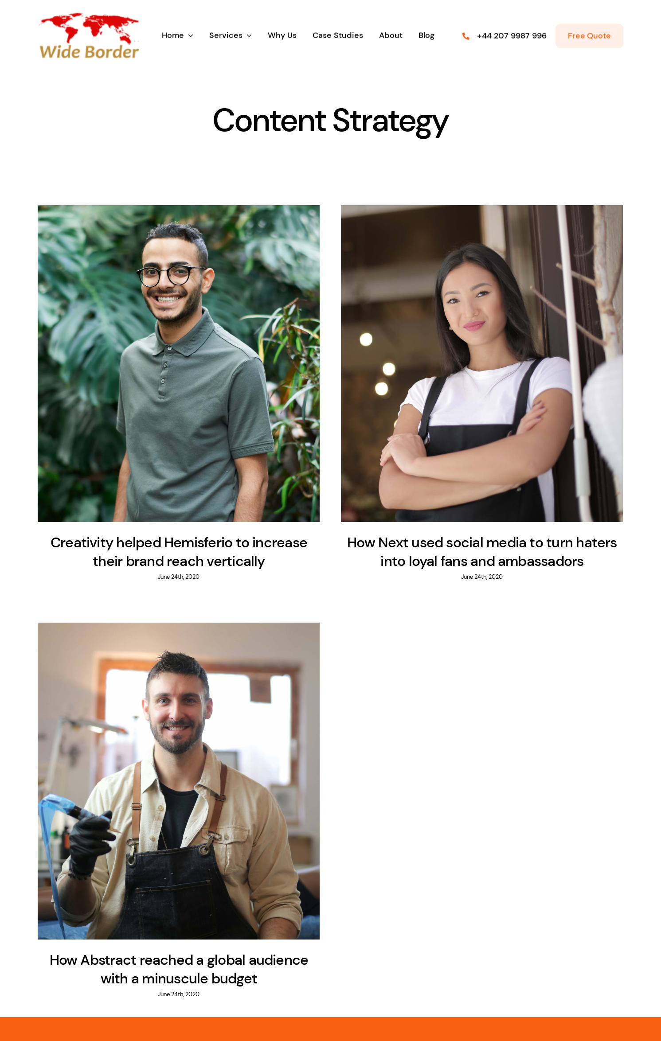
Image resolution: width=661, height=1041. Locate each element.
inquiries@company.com (239, 1005)
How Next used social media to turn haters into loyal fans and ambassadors (475, 551)
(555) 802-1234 (428, 1005)
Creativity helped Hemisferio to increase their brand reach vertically (179, 551)
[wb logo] (89, 34)
